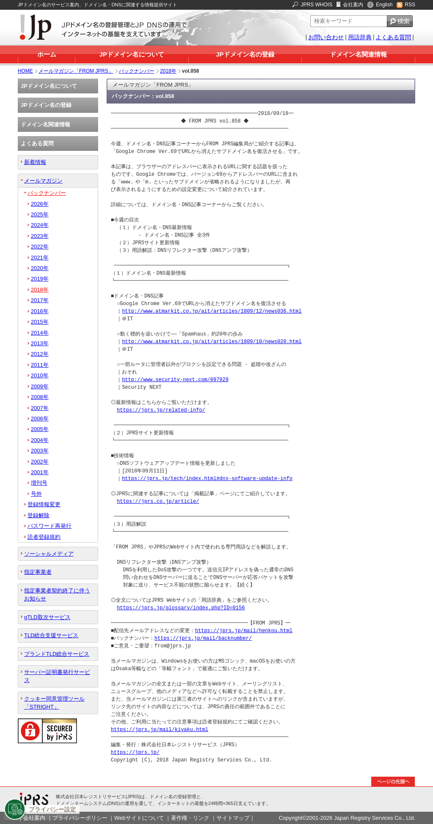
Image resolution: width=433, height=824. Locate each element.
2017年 (40, 300)
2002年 (40, 461)
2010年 (40, 375)
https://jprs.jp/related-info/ (161, 410)
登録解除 (38, 515)
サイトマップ (232, 818)
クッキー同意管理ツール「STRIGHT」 (54, 703)
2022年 (40, 246)
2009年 (40, 386)
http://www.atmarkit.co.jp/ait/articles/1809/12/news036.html (211, 311)
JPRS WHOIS (316, 5)
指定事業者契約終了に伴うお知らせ (57, 594)
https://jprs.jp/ (135, 752)
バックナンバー (136, 71)
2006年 (40, 418)
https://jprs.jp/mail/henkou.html (243, 630)
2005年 (40, 429)
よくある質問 (393, 37)
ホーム (46, 54)
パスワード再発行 (49, 526)
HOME (25, 71)
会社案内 (353, 5)
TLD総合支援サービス (51, 635)
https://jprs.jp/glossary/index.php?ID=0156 (180, 607)
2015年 (40, 322)
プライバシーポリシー (79, 818)
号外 (36, 494)
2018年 (168, 71)
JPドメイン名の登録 (245, 54)
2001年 (40, 472)
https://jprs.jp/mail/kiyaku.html (159, 729)
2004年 (40, 440)
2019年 (40, 279)
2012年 (40, 354)
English (384, 5)
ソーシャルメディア (49, 554)
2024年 (40, 225)
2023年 (40, 236)
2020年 (40, 268)
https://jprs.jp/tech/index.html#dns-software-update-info (207, 478)
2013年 (40, 343)
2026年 (40, 204)
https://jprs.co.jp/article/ (158, 501)
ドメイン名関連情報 (358, 54)
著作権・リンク (190, 818)
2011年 (40, 365)
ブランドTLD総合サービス (56, 654)
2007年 (40, 408)
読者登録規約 (43, 537)
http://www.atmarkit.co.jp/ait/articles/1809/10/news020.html (211, 341)
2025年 (40, 214)
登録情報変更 (43, 504)
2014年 (40, 333)
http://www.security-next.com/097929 (175, 379)
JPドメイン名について (131, 54)
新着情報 (35, 162)
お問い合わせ (326, 37)
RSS (410, 5)
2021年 (40, 257)
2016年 (40, 311)
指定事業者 (38, 572)
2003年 (40, 450)
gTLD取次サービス (47, 617)
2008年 (40, 397)
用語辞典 (360, 37)
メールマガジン (43, 180)
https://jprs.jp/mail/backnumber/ (203, 638)
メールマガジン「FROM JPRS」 (75, 71)
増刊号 (39, 483)
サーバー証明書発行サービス (57, 676)
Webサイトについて (139, 818)
